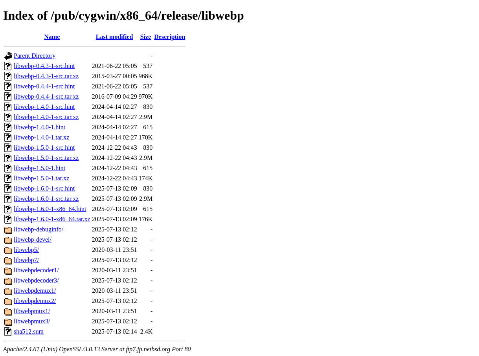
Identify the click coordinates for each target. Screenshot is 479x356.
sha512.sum (29, 331)
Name (52, 36)
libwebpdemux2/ (35, 300)
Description (169, 36)
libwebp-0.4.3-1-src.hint (44, 65)
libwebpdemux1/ (35, 290)
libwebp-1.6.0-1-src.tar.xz (46, 198)
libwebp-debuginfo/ (38, 229)
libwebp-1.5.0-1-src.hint (44, 147)
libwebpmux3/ (32, 321)
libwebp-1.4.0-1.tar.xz (41, 137)
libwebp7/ (26, 260)
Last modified (114, 36)
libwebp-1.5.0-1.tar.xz (41, 178)
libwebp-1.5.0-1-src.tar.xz (46, 157)
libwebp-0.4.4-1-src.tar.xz (46, 96)
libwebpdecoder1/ (36, 270)
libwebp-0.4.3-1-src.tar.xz (46, 76)
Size (145, 36)
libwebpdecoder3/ (36, 280)
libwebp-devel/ (32, 239)
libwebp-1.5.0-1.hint (39, 168)
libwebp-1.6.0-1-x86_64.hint (50, 209)
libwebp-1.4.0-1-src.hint (44, 106)
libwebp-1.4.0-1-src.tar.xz (46, 117)
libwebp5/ (26, 249)
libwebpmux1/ (32, 311)
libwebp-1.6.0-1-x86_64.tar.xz (52, 219)
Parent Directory (34, 55)
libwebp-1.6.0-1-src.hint (44, 188)
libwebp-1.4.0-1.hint (39, 127)
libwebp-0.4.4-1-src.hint (44, 86)
